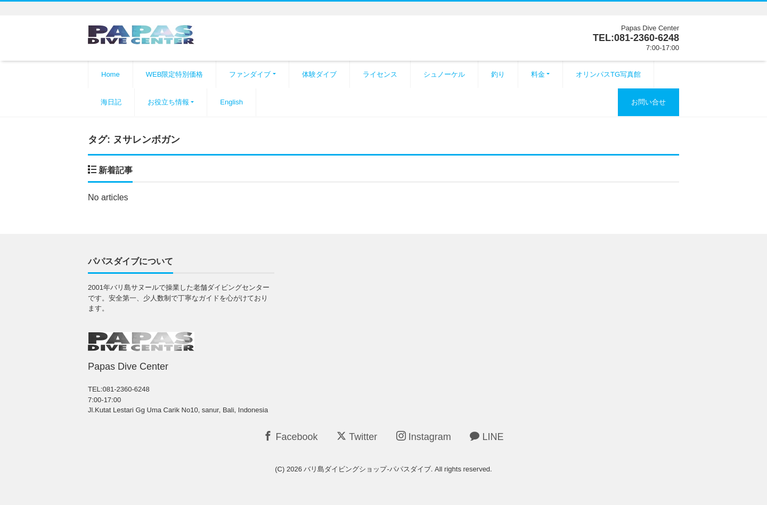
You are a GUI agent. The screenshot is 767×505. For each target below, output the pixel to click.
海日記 (111, 102)
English (231, 102)
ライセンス (380, 74)
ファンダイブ (250, 74)
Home (110, 74)
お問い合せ (648, 102)
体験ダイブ (319, 74)
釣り (498, 74)
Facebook (290, 436)
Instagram (423, 436)
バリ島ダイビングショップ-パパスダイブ (367, 469)
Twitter (357, 436)
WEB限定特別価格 (174, 74)
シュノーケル (444, 74)
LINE (486, 436)
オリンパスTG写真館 (608, 74)
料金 (538, 74)
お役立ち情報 (168, 102)
